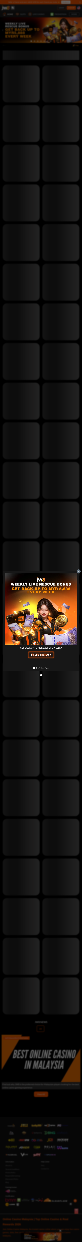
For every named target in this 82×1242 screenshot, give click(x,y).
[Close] (79, 571)
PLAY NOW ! (41, 655)
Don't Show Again (42, 668)
